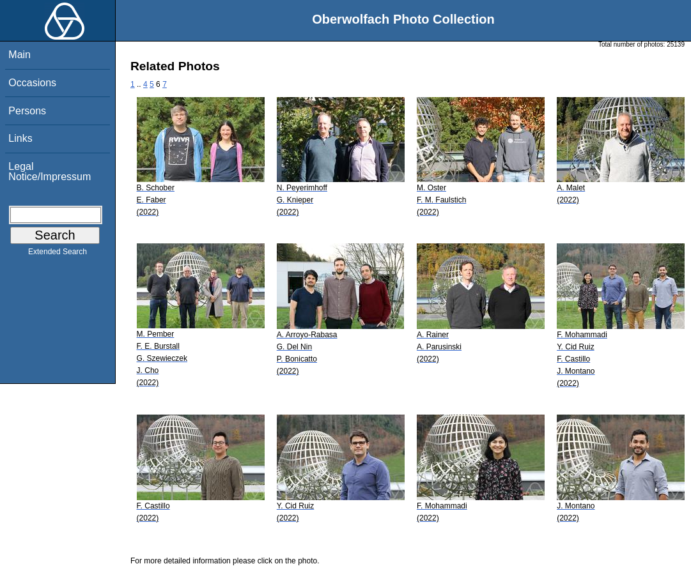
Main (19, 54)
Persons (27, 110)
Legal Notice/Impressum (49, 171)
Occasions (32, 82)
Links (20, 138)
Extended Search (57, 254)
